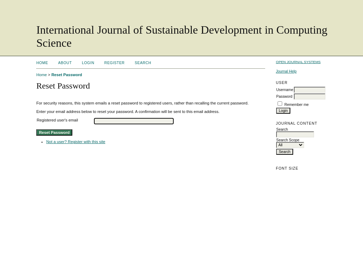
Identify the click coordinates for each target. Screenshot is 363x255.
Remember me (296, 105)
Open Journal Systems (298, 62)
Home (42, 63)
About (65, 63)
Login (88, 63)
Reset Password (66, 75)
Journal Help (286, 71)
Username (284, 90)
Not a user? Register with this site (75, 142)
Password (284, 96)
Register (114, 63)
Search (143, 63)
